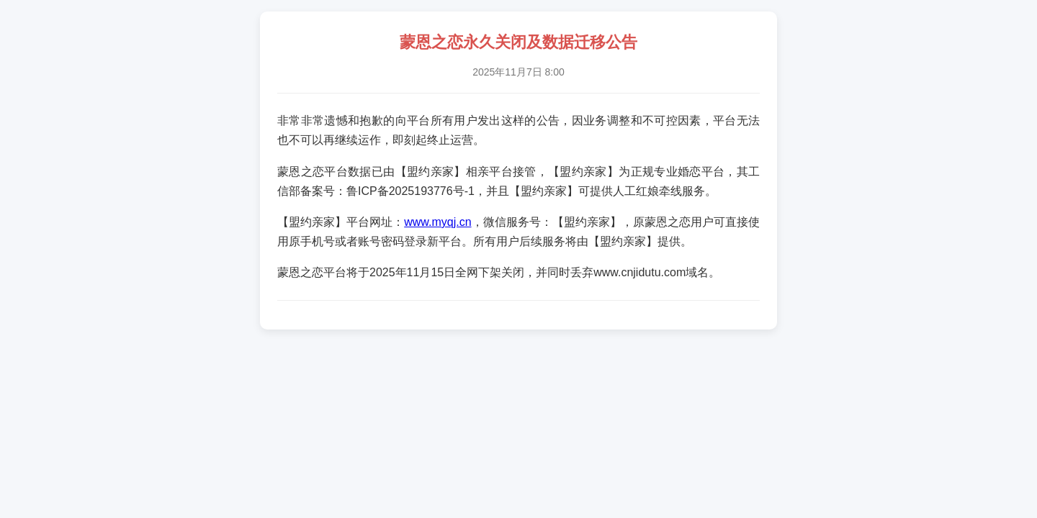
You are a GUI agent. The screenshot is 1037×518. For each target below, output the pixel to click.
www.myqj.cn (437, 222)
